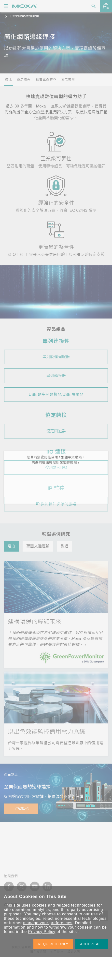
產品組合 (23, 80)
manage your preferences (47, 923)
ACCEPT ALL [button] (91, 944)
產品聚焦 (68, 80)
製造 (64, 546)
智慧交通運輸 (38, 546)
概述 (8, 80)
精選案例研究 (46, 80)
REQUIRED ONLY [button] (53, 944)
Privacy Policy (41, 932)
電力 (11, 546)
